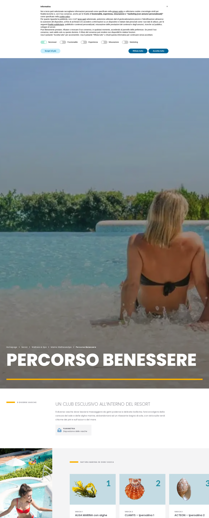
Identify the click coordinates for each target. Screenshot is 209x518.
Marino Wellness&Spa (61, 347)
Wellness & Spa (39, 347)
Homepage (11, 347)
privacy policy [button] (118, 7)
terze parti (82, 15)
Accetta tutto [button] (158, 46)
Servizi (24, 347)
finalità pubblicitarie (56, 20)
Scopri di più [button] (50, 46)
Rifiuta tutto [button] (138, 46)
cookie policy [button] (64, 12)
